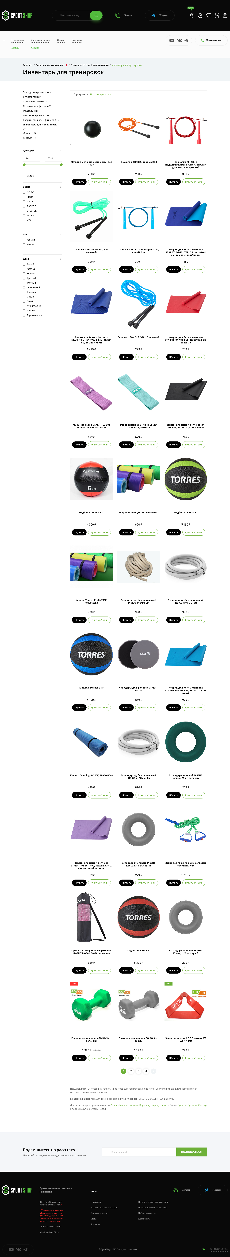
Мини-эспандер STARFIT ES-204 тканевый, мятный (138, 426)
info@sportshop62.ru (49, 1232)
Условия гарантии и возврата (104, 1207)
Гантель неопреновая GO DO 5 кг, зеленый (91, 1039)
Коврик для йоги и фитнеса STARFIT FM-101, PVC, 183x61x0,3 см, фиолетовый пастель (91, 865)
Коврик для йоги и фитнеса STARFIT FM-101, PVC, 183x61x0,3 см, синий (185, 690)
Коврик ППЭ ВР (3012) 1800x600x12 (138, 512)
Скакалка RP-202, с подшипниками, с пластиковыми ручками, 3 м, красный (185, 164)
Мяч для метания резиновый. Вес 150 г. (91, 163)
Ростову (133, 1104)
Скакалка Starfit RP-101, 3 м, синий (139, 337)
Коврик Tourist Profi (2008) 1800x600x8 (91, 601)
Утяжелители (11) (32, 96)
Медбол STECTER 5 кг (91, 512)
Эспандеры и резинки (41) (37, 92)
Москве (123, 1104)
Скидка (28, 176)
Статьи (61, 40)
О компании (18, 40)
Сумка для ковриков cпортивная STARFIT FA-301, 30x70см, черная (91, 952)
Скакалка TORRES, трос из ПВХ (138, 161)
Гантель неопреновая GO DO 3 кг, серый (139, 1039)
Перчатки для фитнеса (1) (37, 106)
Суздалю (192, 1104)
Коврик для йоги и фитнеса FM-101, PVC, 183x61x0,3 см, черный (185, 426)
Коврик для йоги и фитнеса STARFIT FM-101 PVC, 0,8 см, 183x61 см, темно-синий (91, 340)
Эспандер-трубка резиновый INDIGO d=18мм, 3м (138, 776)
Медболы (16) (30, 110)
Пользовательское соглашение (152, 1207)
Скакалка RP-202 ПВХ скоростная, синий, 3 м (139, 251)
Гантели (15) (30, 137)
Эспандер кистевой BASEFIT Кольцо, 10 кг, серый (138, 864)
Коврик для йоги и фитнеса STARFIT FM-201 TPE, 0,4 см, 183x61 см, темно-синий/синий (186, 252)
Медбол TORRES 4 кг (186, 512)
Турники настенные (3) (35, 101)
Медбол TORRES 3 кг (91, 687)
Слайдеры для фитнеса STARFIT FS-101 (138, 689)
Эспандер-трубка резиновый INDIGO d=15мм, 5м (185, 601)
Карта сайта (144, 1219)
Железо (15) (29, 133)
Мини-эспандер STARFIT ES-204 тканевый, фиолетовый (91, 426)
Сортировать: (80, 94)
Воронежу (144, 1104)
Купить (79, 181)
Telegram (159, 15)
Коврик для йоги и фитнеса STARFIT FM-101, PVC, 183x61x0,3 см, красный (185, 340)
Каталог (124, 15)
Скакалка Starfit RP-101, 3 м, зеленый (91, 251)
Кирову (156, 1104)
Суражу (202, 1104)
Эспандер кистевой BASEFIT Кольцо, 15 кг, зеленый (186, 776)
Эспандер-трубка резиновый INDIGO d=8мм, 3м (138, 601)
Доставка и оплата (40, 40)
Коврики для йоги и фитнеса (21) (41, 119)
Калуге (164, 1104)
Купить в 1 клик (99, 181)
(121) (40, 126)
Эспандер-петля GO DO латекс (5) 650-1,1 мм (185, 1039)
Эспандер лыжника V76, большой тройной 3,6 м (185, 864)
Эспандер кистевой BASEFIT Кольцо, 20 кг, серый (186, 952)
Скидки (35, 48)
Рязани (114, 1104)
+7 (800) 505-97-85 (219, 1249)
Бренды (15, 48)
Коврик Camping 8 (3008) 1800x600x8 (91, 775)
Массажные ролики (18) (36, 115)
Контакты (77, 40)
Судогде (182, 1104)
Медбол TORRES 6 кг (138, 950)
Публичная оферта (147, 1213)
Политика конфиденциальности (153, 1202)
